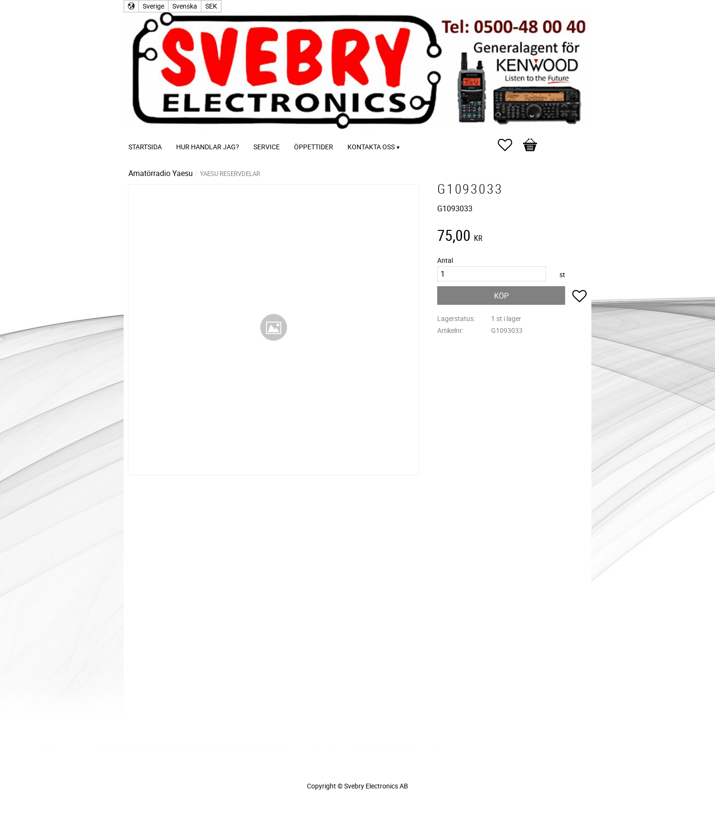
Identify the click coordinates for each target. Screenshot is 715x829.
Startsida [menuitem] (145, 146)
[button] (510, 145)
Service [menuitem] (266, 146)
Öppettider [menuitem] (313, 146)
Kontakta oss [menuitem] (371, 146)
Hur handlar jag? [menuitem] (207, 146)
